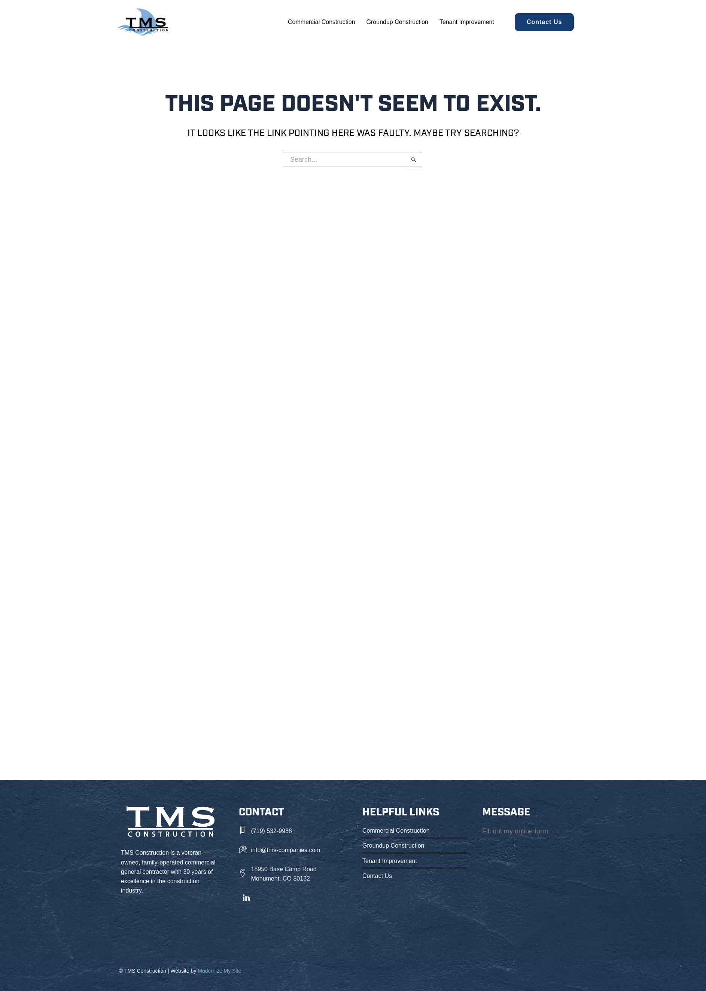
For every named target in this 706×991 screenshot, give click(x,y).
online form (531, 831)
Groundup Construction (397, 22)
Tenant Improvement (466, 22)
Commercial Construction (321, 22)
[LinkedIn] (246, 898)
